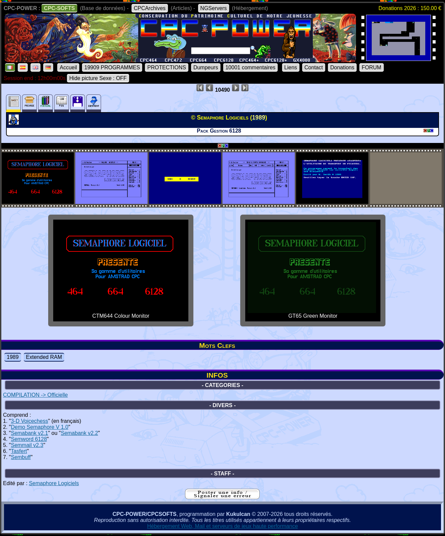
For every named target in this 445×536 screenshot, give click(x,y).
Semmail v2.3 (27, 445)
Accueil (68, 67)
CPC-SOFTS (59, 8)
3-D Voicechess (29, 421)
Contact (313, 67)
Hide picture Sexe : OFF (98, 78)
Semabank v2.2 (79, 433)
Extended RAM (44, 357)
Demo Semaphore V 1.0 (39, 427)
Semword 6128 (29, 439)
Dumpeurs (205, 67)
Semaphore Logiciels (54, 483)
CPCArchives (150, 8)
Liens (290, 67)
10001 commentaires (250, 67)
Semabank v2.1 (29, 433)
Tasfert (19, 451)
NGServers (213, 8)
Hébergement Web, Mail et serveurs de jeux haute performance (222, 526)
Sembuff (20, 457)
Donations (342, 67)
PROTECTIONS (166, 67)
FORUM (371, 67)
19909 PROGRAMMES (112, 67)
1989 (13, 357)
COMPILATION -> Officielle (35, 395)
